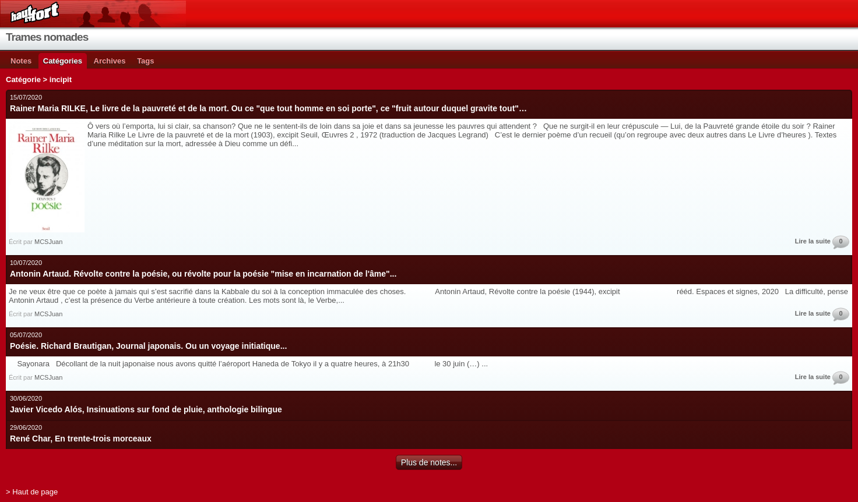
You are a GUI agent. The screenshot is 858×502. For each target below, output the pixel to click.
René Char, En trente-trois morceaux (81, 438)
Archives (110, 60)
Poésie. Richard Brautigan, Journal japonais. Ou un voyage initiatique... (148, 346)
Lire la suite (813, 241)
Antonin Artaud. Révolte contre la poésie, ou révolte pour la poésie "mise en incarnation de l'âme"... (203, 273)
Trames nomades (47, 37)
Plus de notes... (429, 462)
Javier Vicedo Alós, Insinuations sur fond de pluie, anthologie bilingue (146, 409)
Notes (20, 60)
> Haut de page (32, 491)
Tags (145, 60)
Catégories (62, 60)
